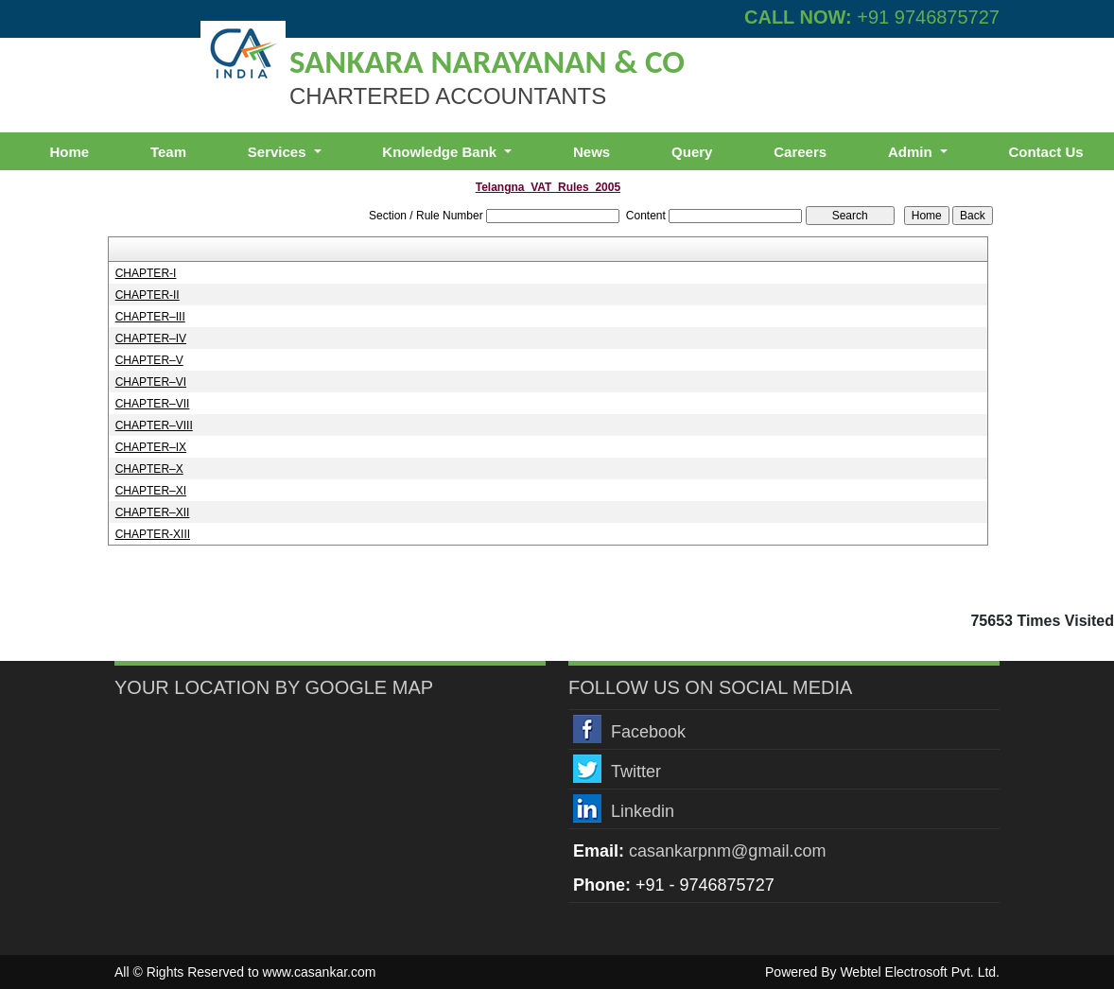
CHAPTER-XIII (152, 534)
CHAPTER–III (150, 316)
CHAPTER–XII (152, 512)
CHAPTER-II (147, 295)
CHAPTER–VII (152, 403)
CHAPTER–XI (150, 490)
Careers (800, 152)
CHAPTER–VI (150, 382)
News (591, 152)
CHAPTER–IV (150, 338)
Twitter (636, 771)
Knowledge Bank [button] (441, 152)
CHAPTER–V (149, 360)
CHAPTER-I (146, 273)
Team (168, 152)
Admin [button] (912, 152)
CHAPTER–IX (150, 447)
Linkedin (642, 811)
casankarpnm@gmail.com (727, 851)
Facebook (648, 731)
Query (691, 152)
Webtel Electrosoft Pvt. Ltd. (920, 972)
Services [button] (279, 152)
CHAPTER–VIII (154, 425)
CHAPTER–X (149, 469)
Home (69, 152)
